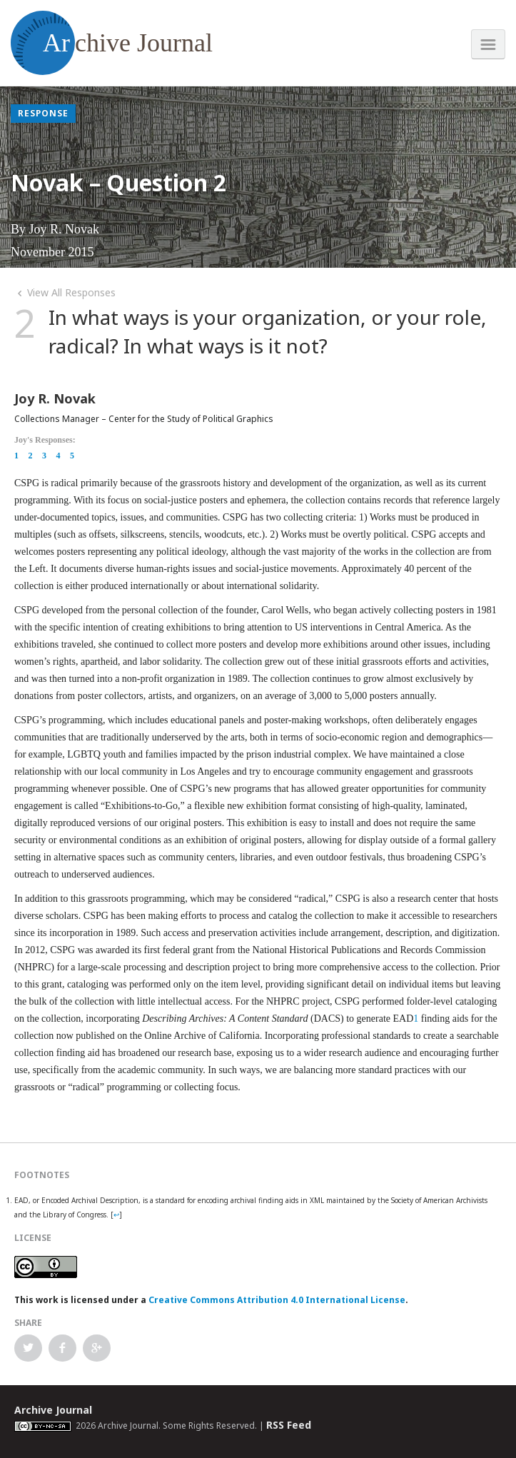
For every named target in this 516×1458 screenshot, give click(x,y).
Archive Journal (53, 1410)
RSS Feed (288, 1425)
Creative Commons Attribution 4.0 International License (276, 1300)
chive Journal (112, 43)
